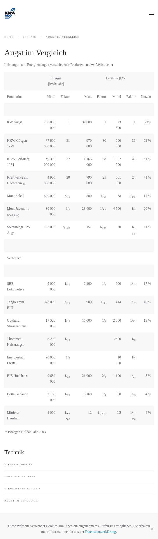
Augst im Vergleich (21, 500)
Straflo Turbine (18, 464)
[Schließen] (152, 528)
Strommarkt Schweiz (22, 488)
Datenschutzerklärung (100, 532)
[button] (151, 13)
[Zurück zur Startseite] (9, 13)
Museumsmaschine (20, 476)
